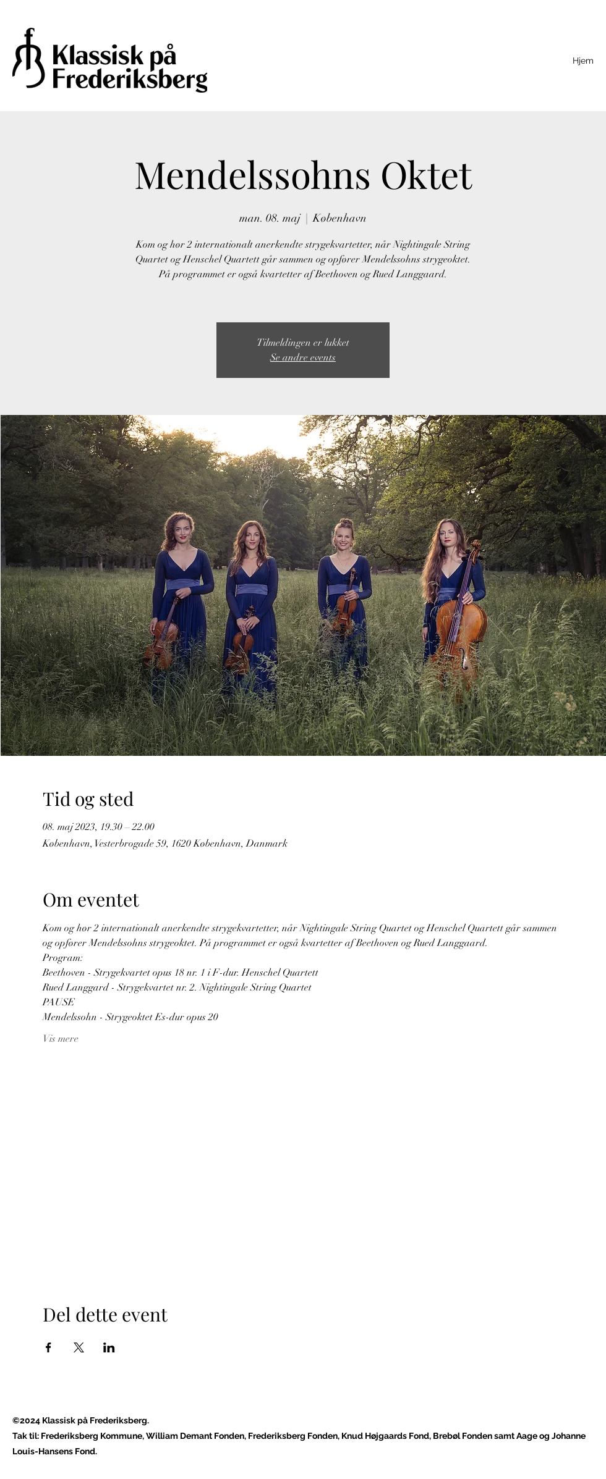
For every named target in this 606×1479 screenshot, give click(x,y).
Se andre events (303, 357)
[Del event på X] (79, 1347)
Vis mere (61, 1039)
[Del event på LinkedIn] (109, 1347)
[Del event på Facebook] (48, 1347)
